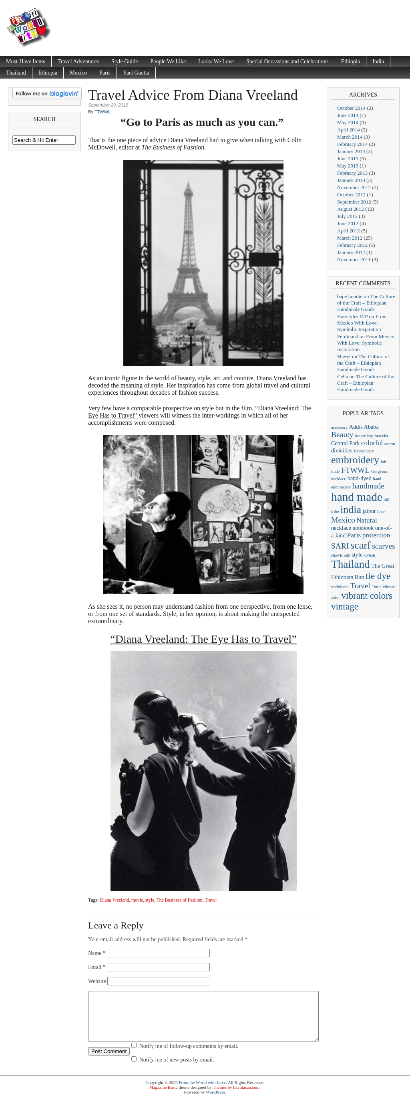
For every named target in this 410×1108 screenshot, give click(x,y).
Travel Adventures (78, 62)
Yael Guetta (136, 73)
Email (97, 967)
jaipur (369, 511)
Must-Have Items (25, 62)
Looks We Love (216, 62)
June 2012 (347, 223)
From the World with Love (202, 1092)
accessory (339, 427)
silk (347, 555)
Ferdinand (347, 336)
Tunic (376, 587)
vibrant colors (366, 595)
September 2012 (354, 202)
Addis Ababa (364, 427)
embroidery (355, 460)
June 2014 (347, 115)
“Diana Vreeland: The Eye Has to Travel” (203, 639)
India (378, 62)
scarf (360, 545)
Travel (211, 900)
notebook (363, 528)
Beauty (342, 434)
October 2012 (351, 195)
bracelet (381, 436)
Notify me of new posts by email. (176, 1069)
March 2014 (349, 137)
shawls (337, 555)
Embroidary (364, 451)
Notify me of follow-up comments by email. (189, 1056)
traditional (340, 587)
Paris (105, 73)
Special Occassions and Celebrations (287, 62)
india (350, 509)
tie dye (378, 576)
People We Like (168, 62)
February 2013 (352, 173)
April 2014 (348, 130)
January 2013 (351, 180)
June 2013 (347, 158)
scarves (383, 546)
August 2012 (350, 209)
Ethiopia (350, 62)
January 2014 (351, 151)
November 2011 (354, 259)
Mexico (78, 73)
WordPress (215, 1101)
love (380, 511)
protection (376, 535)
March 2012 (349, 238)
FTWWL (102, 111)
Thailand (16, 73)
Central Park (345, 443)
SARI (340, 546)
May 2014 (347, 122)
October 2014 (351, 108)
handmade (368, 486)
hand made (356, 496)
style (149, 900)
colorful (372, 443)
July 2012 (347, 216)
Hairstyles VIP (352, 316)
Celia (342, 376)
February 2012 (352, 245)
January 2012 (351, 252)
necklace (341, 528)
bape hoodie (349, 296)
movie (137, 900)
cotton (389, 444)
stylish (369, 555)
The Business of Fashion (180, 900)
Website (97, 981)
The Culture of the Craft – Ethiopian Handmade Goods (366, 302)
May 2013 (347, 166)
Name (97, 953)
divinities (341, 450)
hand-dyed (360, 478)
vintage (344, 606)
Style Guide (124, 62)
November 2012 (354, 187)
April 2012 (348, 231)
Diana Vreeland (277, 378)
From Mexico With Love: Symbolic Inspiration (362, 322)
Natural (366, 520)
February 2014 (352, 144)
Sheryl (344, 356)
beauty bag (364, 436)
